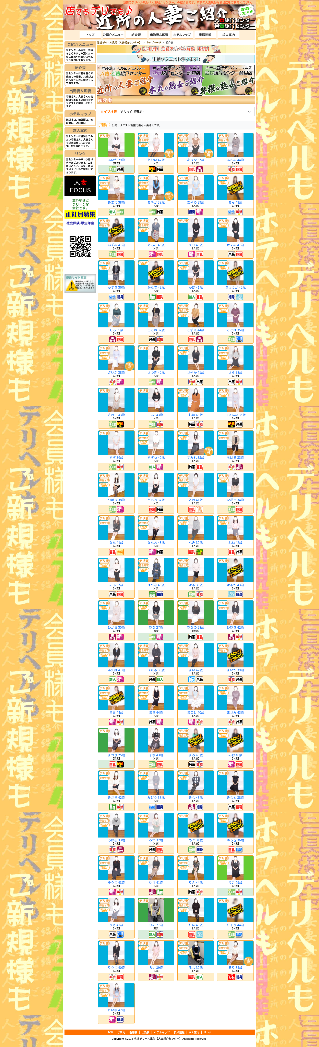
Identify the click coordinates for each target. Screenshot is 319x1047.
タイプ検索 (123, 111)
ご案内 (121, 1032)
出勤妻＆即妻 (80, 90)
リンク (80, 153)
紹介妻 (80, 67)
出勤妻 (146, 1032)
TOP (110, 1032)
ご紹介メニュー (80, 44)
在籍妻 (133, 1032)
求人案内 (80, 130)
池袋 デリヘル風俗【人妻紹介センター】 (158, 1039)
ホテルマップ (80, 113)
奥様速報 (179, 1032)
